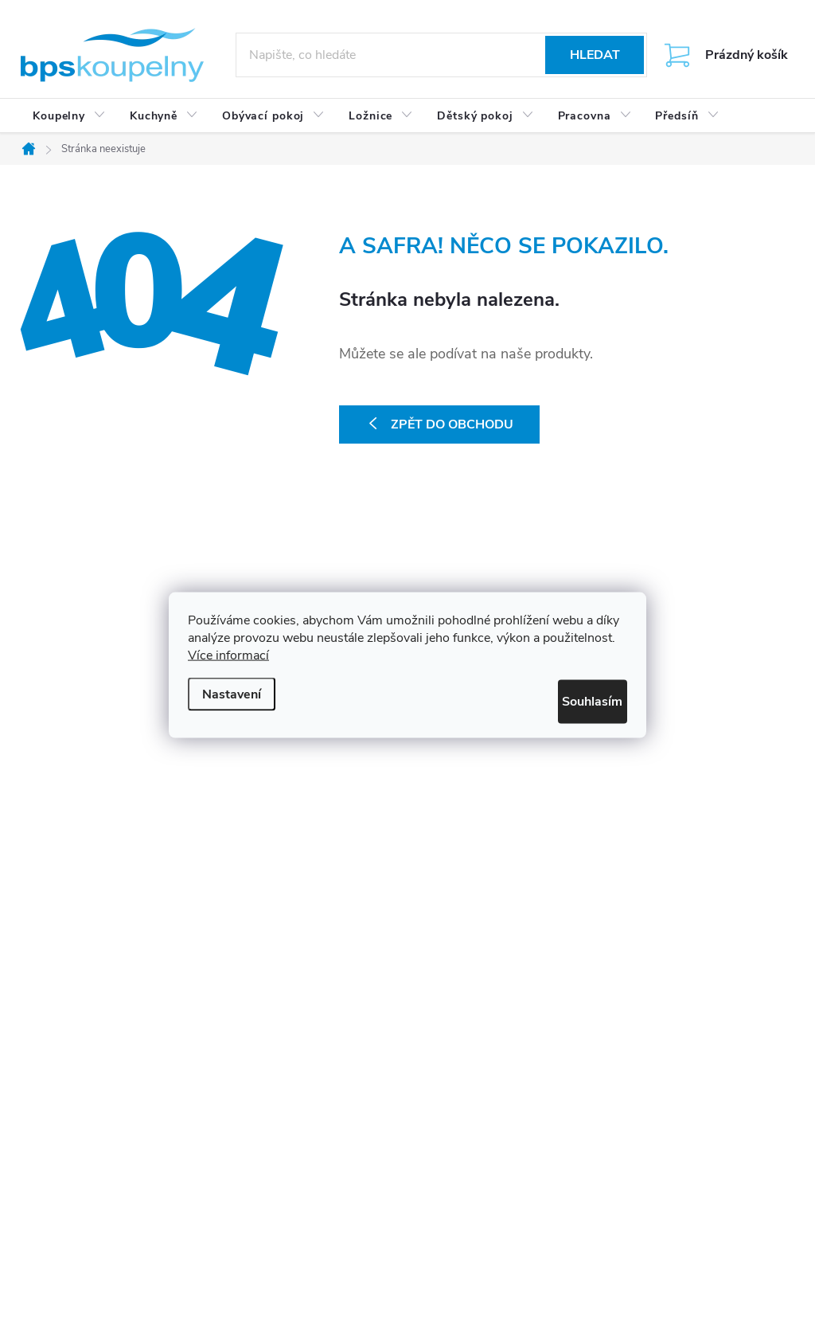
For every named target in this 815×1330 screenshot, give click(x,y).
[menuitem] (69, 116)
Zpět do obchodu (452, 424)
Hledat (595, 55)
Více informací (228, 658)
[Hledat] (441, 55)
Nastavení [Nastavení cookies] (231, 691)
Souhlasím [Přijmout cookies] (577, 701)
